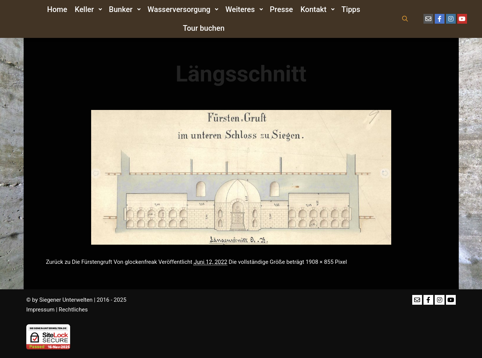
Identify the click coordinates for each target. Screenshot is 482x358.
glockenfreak (141, 262)
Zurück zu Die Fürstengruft (79, 262)
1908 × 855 (319, 262)
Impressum (40, 309)
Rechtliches (73, 309)
